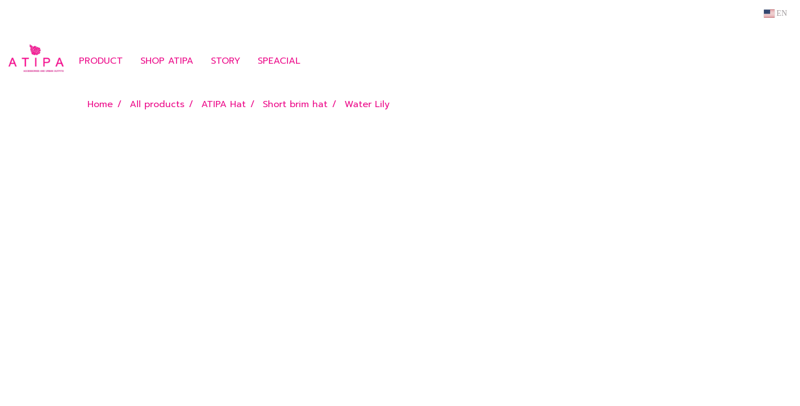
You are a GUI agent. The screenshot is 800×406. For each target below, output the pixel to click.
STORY (225, 61)
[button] (326, 60)
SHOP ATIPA (166, 61)
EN (775, 13)
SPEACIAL (279, 61)
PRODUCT (101, 61)
